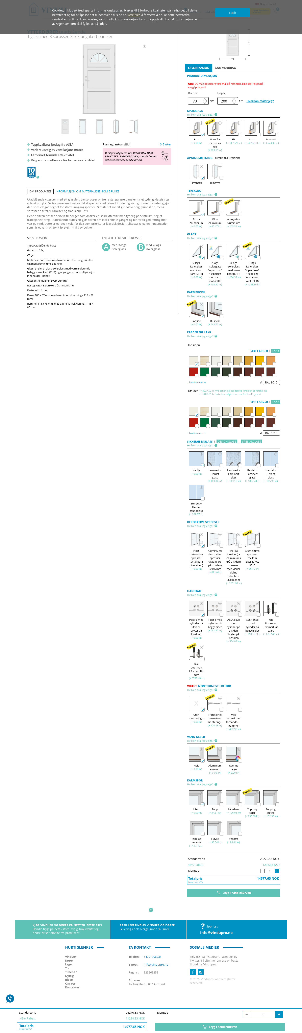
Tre (67, 956)
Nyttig (69, 963)
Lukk (232, 13)
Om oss (70, 971)
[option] (99, 79)
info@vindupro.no (216, 920)
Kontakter (72, 975)
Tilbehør (71, 959)
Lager (69, 952)
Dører (69, 948)
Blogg (69, 967)
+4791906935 (152, 944)
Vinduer (70, 944)
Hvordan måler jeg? (260, 101)
